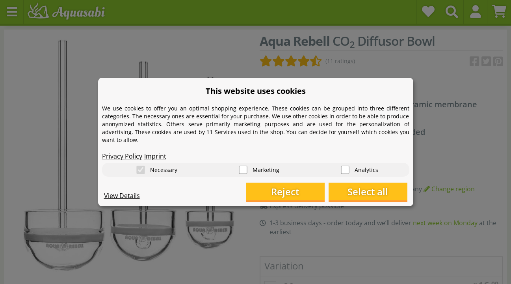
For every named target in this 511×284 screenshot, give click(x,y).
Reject (285, 191)
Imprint (155, 156)
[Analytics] (345, 170)
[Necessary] (140, 170)
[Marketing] (243, 170)
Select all (367, 191)
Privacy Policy (122, 156)
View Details (122, 195)
